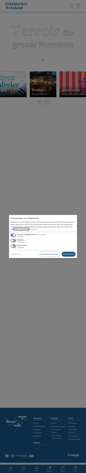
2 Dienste (20, 242)
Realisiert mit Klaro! (16, 254)
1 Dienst (20, 237)
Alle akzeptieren (69, 254)
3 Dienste (20, 247)
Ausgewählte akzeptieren (49, 254)
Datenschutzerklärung (21, 229)
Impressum (33, 229)
